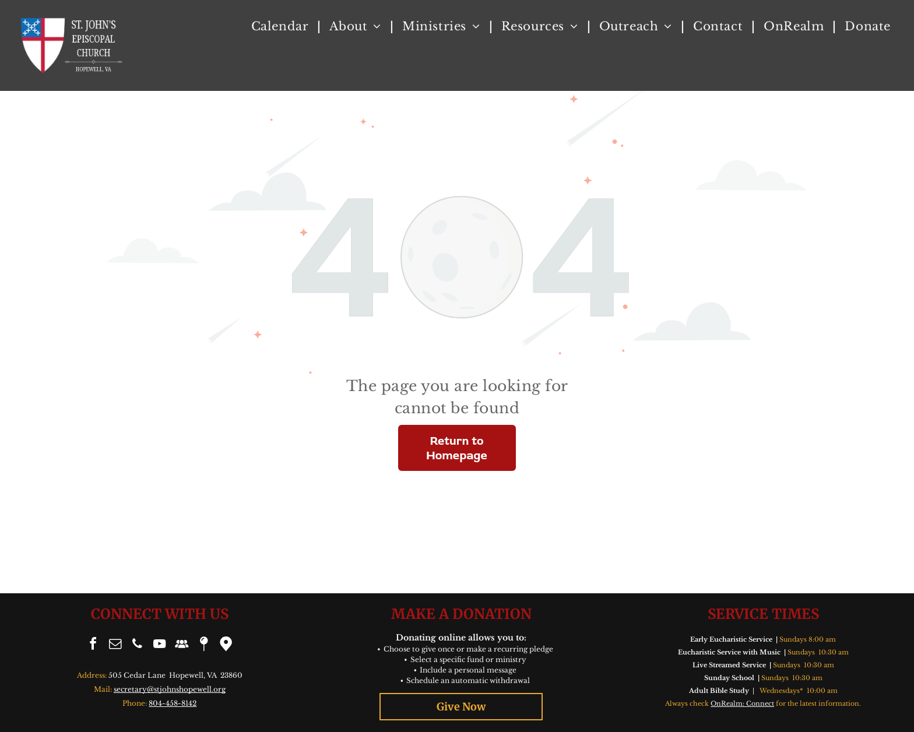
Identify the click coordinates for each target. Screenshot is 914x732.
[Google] (226, 645)
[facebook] (93, 645)
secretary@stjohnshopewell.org (170, 689)
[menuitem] (281, 26)
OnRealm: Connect (742, 703)
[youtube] (159, 645)
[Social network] (182, 645)
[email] (115, 645)
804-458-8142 (172, 703)
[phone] (137, 645)
